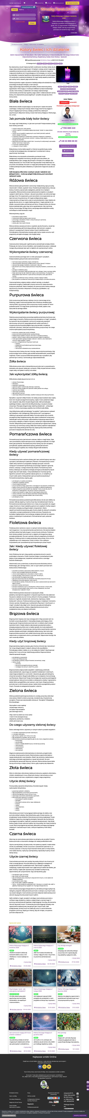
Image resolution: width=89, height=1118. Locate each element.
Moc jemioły (62, 1033)
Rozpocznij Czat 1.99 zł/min (68, 146)
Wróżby (43, 1072)
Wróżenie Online (13, 1093)
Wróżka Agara (64, 1049)
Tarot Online (27, 1072)
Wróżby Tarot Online (15, 3)
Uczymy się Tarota (14, 994)
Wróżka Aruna (64, 962)
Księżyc (11, 950)
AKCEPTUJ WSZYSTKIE (80, 1115)
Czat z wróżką (13, 1096)
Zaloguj (32, 23)
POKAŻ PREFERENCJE (9, 1115)
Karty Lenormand (35, 1072)
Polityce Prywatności (44, 1113)
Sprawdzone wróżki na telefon (57, 1072)
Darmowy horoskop (58, 3)
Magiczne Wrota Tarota (15, 1102)
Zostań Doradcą (72, 3)
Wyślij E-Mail (68, 150)
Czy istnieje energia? (65, 945)
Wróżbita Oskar (46, 60)
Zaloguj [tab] (14, 9)
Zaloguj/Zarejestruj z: (28, 7)
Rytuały (60, 1035)
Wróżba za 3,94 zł (68, 155)
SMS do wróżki (31, 1096)
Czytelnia (48, 3)
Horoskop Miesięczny (15, 1099)
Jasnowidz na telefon (14, 1107)
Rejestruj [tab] (21, 9)
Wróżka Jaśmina (17, 1009)
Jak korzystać (39, 3)
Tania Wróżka (12, 1105)
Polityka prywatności (33, 1107)
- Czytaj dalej (73, 32)
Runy (28, 1093)
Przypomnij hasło (20, 21)
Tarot (47, 1072)
